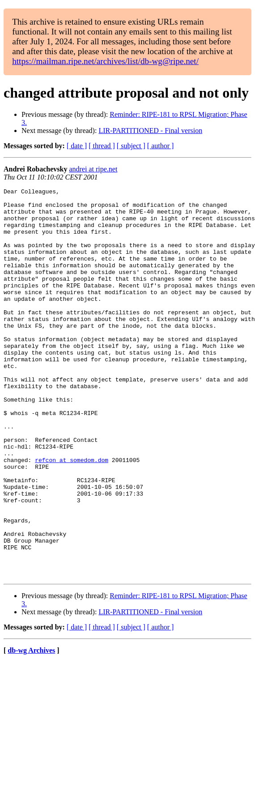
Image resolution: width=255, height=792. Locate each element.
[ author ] (160, 146)
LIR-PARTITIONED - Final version (150, 130)
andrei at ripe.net (93, 169)
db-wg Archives (31, 728)
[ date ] (77, 146)
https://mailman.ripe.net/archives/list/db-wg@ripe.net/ (105, 61)
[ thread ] (102, 146)
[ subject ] (131, 146)
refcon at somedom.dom (71, 515)
